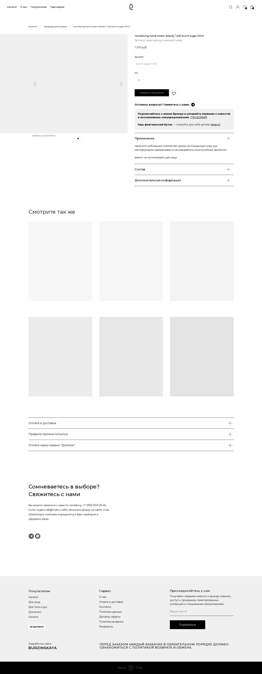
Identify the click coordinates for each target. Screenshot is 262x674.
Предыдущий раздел (55, 26)
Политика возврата (111, 621)
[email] (201, 611)
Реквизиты (106, 626)
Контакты (105, 606)
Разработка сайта (39, 643)
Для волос (35, 612)
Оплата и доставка (111, 601)
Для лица (34, 602)
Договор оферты (109, 616)
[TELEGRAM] (198, 117)
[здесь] (215, 124)
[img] (230, 7)
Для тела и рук (37, 607)
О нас (23, 6)
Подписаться (187, 624)
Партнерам (57, 6)
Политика (105, 611)
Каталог (12, 6)
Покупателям (39, 6)
